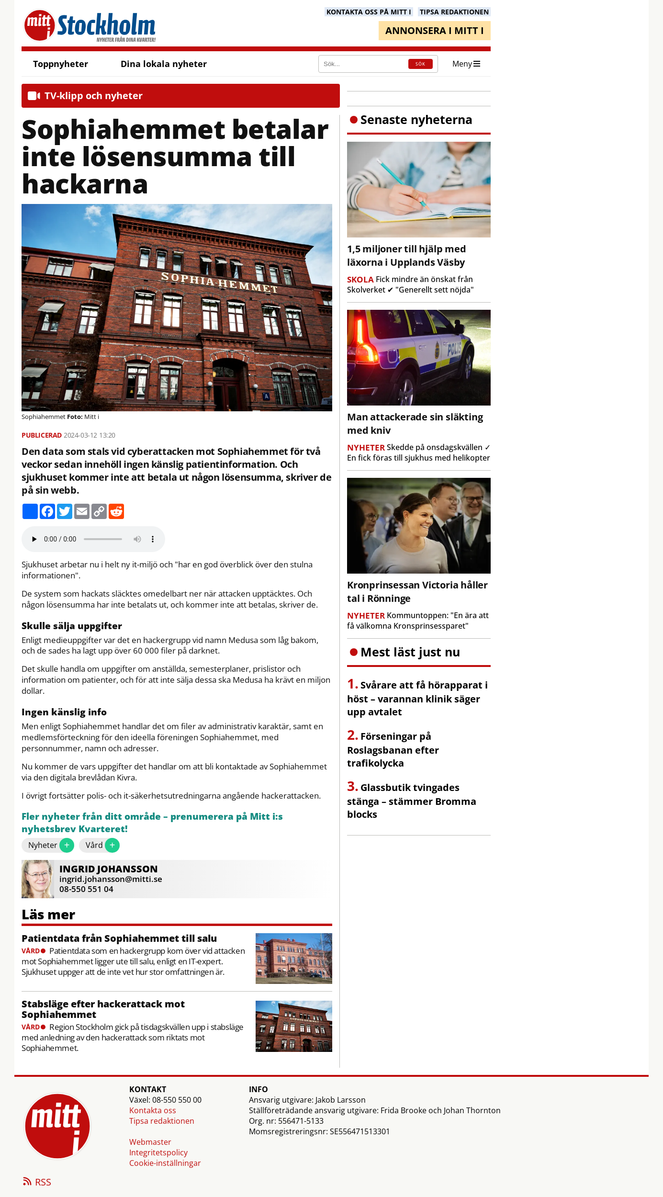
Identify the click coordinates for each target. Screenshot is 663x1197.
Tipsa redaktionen (161, 1121)
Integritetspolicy (158, 1152)
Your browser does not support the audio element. (93, 539)
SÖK (421, 64)
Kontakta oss (152, 1110)
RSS (36, 1182)
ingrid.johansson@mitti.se (110, 879)
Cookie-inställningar (165, 1163)
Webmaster (150, 1142)
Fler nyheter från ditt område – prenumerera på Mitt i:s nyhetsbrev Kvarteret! (152, 823)
